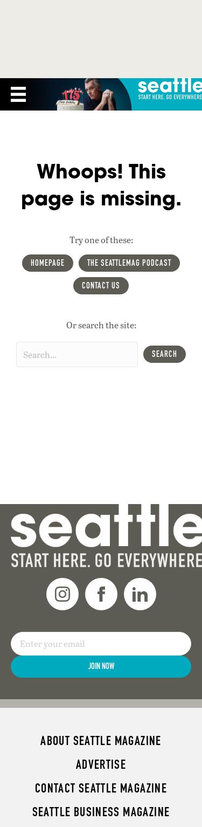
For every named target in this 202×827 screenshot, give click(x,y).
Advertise (101, 764)
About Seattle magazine (100, 740)
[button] (164, 354)
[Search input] (77, 354)
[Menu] (18, 94)
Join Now (101, 666)
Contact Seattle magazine (101, 788)
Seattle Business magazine (101, 811)
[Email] (101, 644)
